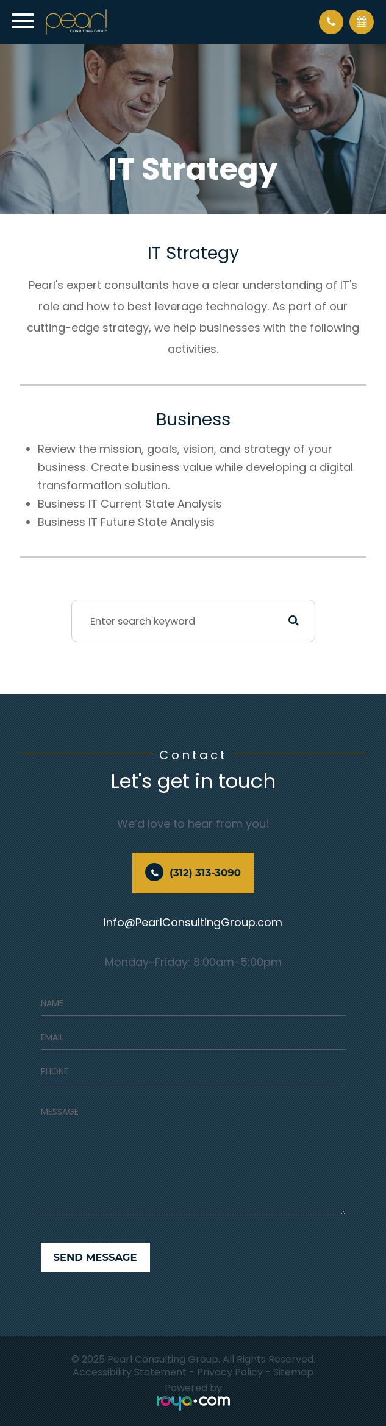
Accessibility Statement (130, 1372)
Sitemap (293, 1372)
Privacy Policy (230, 1372)
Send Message (95, 1257)
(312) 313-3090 (205, 873)
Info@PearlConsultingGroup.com (193, 922)
